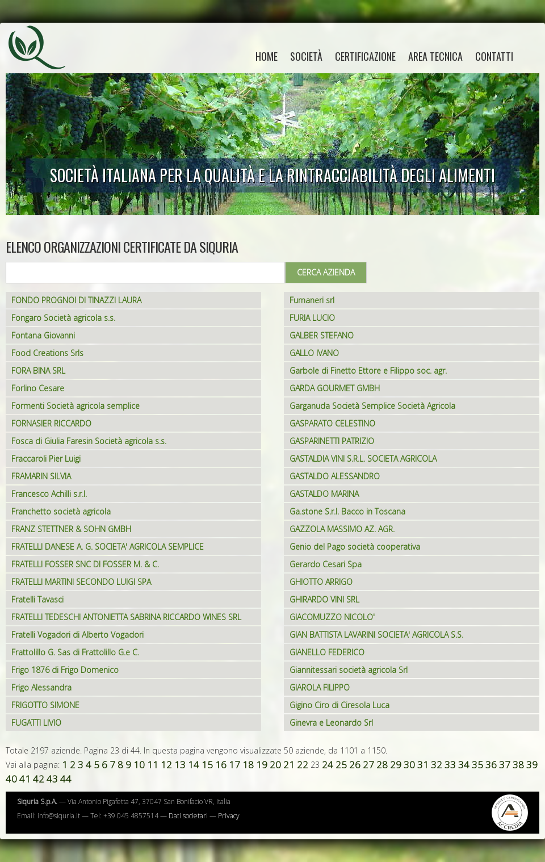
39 (532, 764)
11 (152, 764)
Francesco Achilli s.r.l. (49, 493)
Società (306, 56)
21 (289, 764)
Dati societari (188, 816)
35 (477, 764)
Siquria (43, 60)
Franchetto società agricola (61, 511)
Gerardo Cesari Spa (326, 564)
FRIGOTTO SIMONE (45, 705)
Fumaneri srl (312, 300)
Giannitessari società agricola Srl (349, 669)
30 (409, 764)
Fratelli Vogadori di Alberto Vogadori (77, 634)
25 (341, 764)
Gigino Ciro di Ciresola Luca (339, 705)
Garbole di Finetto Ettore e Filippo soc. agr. (368, 370)
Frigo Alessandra (41, 687)
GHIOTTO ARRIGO (321, 581)
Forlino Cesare (37, 388)
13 (180, 764)
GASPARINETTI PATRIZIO (332, 441)
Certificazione (365, 56)
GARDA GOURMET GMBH (335, 388)
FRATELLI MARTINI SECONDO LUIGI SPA (81, 581)
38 (518, 764)
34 (463, 764)
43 (52, 778)
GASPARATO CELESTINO (332, 423)
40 (11, 778)
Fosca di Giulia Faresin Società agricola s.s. (88, 441)
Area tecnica (435, 56)
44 (66, 778)
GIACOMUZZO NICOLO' (332, 617)
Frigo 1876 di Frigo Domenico (65, 669)
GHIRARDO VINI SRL (324, 599)
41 (25, 778)
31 (423, 764)
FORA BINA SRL (38, 370)
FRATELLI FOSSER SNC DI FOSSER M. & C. (85, 564)
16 (221, 764)
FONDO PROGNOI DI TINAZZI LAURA (76, 300)
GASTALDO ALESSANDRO (335, 476)
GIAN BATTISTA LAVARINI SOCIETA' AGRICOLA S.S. (376, 634)
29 (395, 764)
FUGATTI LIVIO (36, 722)
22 (302, 764)
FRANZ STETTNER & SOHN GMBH (71, 529)
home (266, 56)
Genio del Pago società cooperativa (355, 546)
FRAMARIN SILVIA (41, 476)
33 (450, 764)
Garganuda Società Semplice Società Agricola (372, 405)
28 (382, 764)
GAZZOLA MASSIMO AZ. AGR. (342, 529)
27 (368, 764)
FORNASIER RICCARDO (51, 423)
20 (275, 764)
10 (139, 764)
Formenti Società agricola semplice (75, 405)
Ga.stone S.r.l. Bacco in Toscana (347, 511)
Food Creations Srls (47, 353)
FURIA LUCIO (312, 317)
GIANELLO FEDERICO (327, 652)
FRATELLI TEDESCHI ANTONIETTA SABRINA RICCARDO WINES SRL (126, 617)
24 (327, 764)
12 (166, 764)
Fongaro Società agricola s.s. (63, 317)
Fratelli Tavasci (37, 599)
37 (504, 764)
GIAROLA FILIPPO (320, 687)
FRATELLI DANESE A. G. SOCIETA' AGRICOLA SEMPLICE (107, 546)
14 (193, 764)
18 (248, 764)
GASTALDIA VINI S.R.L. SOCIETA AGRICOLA (363, 458)
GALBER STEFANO (322, 335)
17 (234, 764)
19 (261, 764)
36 (491, 764)
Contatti (494, 56)
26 (354, 764)
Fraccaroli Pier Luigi (46, 458)
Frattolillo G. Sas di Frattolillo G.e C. (75, 652)
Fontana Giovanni (43, 335)
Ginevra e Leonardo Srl (331, 722)
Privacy (229, 816)
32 (436, 764)
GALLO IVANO (314, 353)
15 (207, 764)
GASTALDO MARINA (324, 493)
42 (38, 778)
